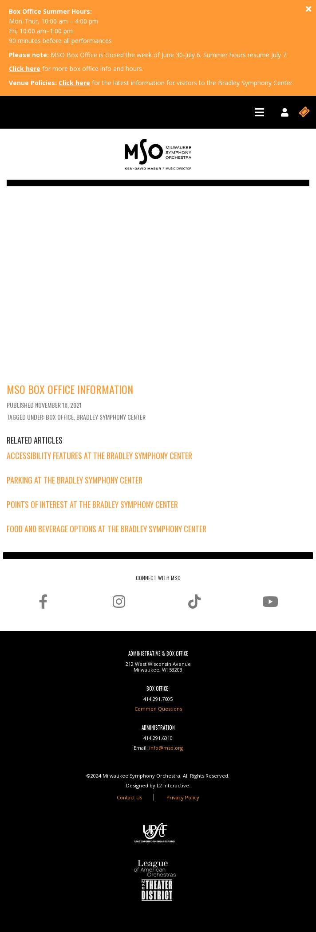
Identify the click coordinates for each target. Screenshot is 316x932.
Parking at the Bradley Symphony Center (74, 480)
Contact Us (129, 797)
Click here (24, 68)
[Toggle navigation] (259, 112)
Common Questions (158, 708)
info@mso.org (166, 747)
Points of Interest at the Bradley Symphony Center (92, 504)
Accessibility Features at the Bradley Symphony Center (99, 455)
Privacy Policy (182, 797)
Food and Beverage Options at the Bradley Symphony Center (106, 529)
